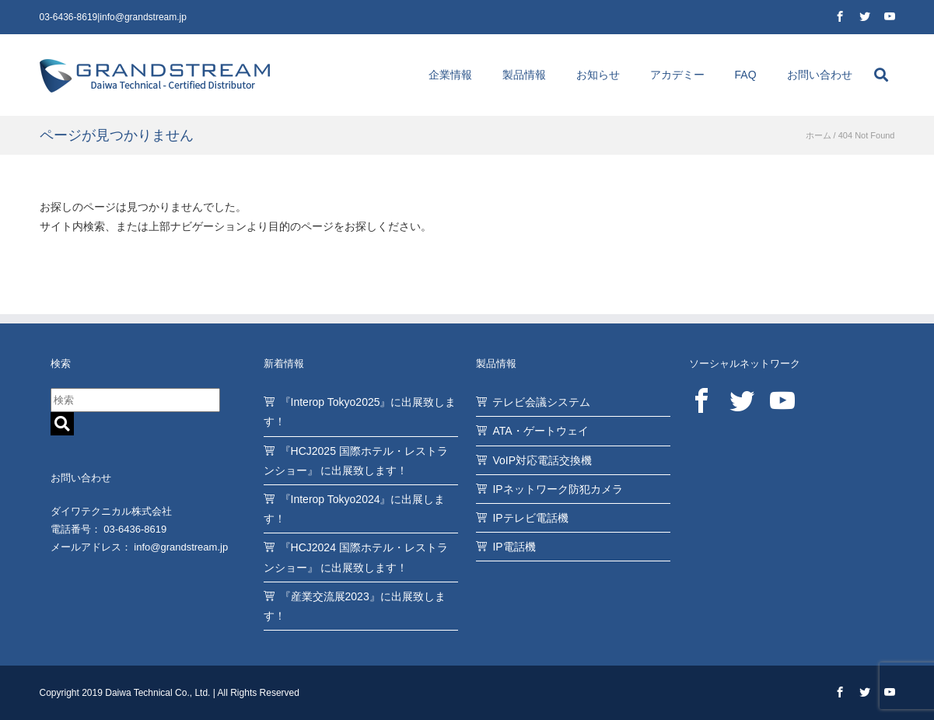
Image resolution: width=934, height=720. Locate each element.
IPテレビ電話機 (530, 518)
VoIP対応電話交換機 (542, 460)
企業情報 (450, 74)
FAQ (746, 74)
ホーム (818, 135)
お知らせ (598, 74)
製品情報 (524, 74)
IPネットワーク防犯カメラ (557, 489)
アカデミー (677, 74)
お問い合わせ (819, 74)
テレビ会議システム (541, 402)
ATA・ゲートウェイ (540, 431)
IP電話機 (513, 546)
